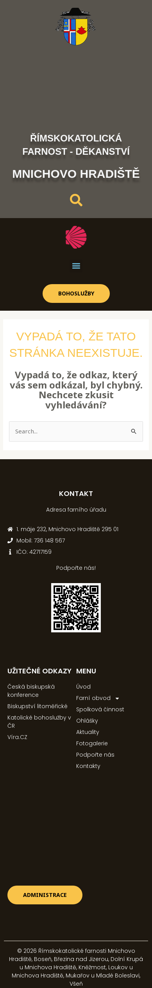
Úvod (83, 687)
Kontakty (88, 766)
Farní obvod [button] (98, 698)
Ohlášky (87, 721)
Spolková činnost (100, 709)
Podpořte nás (95, 755)
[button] (76, 266)
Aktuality (87, 732)
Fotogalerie (92, 743)
